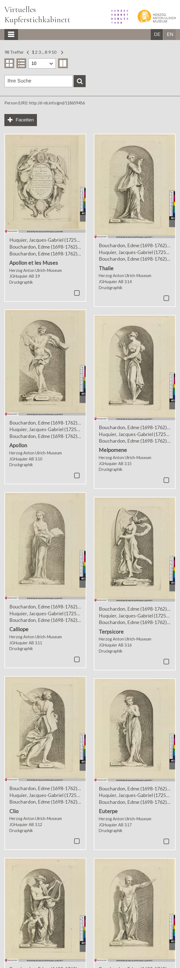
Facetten (25, 120)
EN (170, 34)
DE (157, 34)
